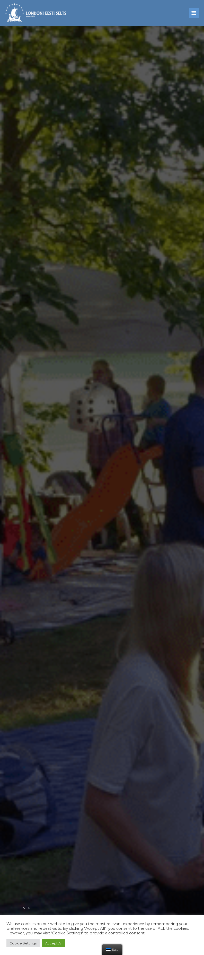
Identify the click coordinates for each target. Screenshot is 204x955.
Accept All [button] (53, 943)
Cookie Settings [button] (23, 943)
